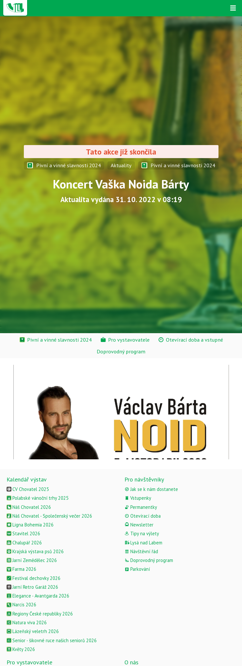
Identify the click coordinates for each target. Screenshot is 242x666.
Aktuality (121, 165)
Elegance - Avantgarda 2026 (38, 596)
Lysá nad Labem (143, 542)
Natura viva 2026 (27, 622)
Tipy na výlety (141, 533)
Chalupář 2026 (24, 542)
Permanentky (140, 507)
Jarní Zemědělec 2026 (32, 560)
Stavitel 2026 (23, 533)
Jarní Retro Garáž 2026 (32, 587)
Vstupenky (137, 498)
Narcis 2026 (21, 604)
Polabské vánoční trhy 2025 (38, 498)
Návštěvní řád (141, 551)
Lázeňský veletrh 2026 (33, 631)
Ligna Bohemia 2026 (30, 524)
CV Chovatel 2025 (28, 489)
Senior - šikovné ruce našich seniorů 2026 (52, 640)
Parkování (137, 569)
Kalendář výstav (27, 479)
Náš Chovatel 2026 (29, 507)
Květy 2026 (21, 649)
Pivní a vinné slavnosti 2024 (64, 165)
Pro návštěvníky (144, 479)
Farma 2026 (21, 569)
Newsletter (138, 524)
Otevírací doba (142, 516)
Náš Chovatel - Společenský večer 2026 (49, 516)
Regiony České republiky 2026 (40, 613)
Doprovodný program (148, 560)
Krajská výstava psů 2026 (35, 551)
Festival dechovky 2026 (33, 578)
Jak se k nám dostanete (151, 489)
